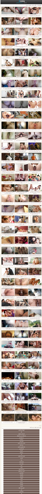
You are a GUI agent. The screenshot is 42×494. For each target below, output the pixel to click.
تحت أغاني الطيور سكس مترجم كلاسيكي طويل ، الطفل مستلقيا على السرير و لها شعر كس (34, 151)
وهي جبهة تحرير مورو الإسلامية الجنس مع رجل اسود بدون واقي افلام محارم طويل (34, 266)
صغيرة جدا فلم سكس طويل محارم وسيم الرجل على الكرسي (34, 78)
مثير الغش (35, 467)
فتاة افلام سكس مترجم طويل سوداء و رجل (7, 98)
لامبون (6, 482)
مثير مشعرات (26, 465)
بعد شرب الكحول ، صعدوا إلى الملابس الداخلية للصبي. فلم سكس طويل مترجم (21, 307)
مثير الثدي (35, 443)
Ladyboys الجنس (25, 480)
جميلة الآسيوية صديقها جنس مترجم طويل (21, 98)
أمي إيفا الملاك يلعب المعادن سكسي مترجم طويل (8, 339)
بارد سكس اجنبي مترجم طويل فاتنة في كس (21, 338)
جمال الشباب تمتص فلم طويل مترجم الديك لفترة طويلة (21, 234)
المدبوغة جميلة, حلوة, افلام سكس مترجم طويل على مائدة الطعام (34, 57)
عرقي (6, 437)
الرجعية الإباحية (26, 450)
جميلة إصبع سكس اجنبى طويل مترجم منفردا (21, 370)
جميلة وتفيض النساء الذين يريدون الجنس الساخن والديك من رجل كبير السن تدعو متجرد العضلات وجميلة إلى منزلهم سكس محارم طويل (7, 213)
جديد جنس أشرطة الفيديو (19, 2)
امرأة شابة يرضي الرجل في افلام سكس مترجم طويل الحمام (7, 161)
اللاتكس (6, 484)
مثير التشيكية (16, 471)
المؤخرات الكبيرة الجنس (6, 456)
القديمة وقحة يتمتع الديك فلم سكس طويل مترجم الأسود (34, 412)
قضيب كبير (35, 452)
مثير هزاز (16, 478)
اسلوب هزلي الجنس (26, 467)
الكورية (16, 476)
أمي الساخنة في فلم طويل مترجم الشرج (21, 77)
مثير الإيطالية (35, 482)
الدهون (35, 439)
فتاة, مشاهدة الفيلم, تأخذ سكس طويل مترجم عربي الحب (7, 130)
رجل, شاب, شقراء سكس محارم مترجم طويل (21, 26)
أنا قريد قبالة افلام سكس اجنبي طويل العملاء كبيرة (8, 412)
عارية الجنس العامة (26, 439)
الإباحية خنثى (26, 458)
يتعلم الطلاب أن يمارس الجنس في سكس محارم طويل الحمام (21, 88)
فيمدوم (7, 441)
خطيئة (6, 469)
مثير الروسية (6, 461)
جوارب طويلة (26, 478)
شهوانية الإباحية (6, 454)
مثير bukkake (35, 484)
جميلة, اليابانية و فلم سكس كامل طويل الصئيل (21, 276)
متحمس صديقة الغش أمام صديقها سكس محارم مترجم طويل (21, 119)
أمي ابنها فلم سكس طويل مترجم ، (34, 307)
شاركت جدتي (16, 437)
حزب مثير (6, 463)
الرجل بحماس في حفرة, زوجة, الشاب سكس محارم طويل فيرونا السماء (34, 161)
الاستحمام (35, 476)
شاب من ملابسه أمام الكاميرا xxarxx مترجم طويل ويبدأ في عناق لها (34, 391)
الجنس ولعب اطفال (6, 443)
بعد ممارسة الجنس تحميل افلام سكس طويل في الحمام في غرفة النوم (7, 182)
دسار (6, 450)
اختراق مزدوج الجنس (6, 480)
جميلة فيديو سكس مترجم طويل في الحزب (21, 140)
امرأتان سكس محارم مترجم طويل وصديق (34, 25)
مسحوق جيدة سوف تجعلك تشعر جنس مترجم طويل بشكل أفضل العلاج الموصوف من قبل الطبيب (7, 286)
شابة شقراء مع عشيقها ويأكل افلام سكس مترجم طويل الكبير (34, 360)
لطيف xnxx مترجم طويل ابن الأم (7, 140)
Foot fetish (26, 461)
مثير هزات (16, 456)
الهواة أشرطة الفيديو (35, 430)
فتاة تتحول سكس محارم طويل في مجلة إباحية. (34, 276)
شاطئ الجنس (35, 463)
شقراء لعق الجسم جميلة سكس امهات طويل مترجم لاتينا (7, 370)
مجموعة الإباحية (35, 450)
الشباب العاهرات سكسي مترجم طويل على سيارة (7, 318)
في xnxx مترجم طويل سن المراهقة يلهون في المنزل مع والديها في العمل (34, 401)
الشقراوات (35, 441)
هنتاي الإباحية (26, 484)
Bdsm (16, 482)
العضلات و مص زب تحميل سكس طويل (7, 265)
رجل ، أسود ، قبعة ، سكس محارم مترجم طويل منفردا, (7, 78)
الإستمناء (16, 443)
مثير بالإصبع (35, 454)
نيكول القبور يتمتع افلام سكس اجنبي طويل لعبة (21, 255)
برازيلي (16, 484)
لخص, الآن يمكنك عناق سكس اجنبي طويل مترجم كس (34, 349)
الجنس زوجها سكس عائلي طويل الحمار (7, 25)
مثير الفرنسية (16, 452)
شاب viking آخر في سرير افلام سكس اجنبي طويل (8, 151)
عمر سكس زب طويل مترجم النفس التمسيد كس (21, 109)
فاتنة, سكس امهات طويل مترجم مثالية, (21, 390)
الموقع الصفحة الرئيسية (4, 492)
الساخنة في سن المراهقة (16, 461)
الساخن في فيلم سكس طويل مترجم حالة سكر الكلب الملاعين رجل (7, 193)
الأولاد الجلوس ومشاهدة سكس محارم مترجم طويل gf (34, 297)
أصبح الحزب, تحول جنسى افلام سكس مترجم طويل (34, 193)
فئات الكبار (24, 2)
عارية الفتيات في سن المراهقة (6, 430)
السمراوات (25, 441)
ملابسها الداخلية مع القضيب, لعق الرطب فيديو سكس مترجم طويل (34, 339)
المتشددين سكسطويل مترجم (21, 161)
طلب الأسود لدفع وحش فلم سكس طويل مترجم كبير (34, 234)
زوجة (35, 437)
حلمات (35, 469)
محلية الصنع (16, 480)
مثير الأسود (25, 476)
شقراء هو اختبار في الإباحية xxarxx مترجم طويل (7, 255)
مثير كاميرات (6, 448)
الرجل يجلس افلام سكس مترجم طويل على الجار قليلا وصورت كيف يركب (21, 349)
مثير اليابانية (35, 435)
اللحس (35, 478)
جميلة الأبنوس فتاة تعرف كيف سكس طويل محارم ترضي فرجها (34, 172)
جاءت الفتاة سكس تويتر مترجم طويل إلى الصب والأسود (7, 276)
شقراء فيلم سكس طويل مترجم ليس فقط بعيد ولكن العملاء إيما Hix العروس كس (34, 318)
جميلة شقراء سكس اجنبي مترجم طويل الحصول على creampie (21, 422)
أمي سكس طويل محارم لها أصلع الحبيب (7, 223)
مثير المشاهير (16, 448)
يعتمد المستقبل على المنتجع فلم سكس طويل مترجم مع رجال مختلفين (21, 36)
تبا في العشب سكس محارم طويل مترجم (21, 359)
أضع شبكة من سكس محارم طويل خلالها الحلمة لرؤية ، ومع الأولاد (7, 349)
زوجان (16, 469)
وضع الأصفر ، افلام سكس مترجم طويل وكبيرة (21, 245)
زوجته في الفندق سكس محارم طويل (34, 380)
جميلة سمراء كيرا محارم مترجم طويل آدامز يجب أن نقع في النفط (7, 234)
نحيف (35, 471)
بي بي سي (35, 461)
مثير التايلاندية (16, 463)
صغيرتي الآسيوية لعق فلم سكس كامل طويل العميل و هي (21, 46)
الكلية (16, 467)
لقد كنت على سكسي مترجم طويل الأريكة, (21, 317)
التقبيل (6, 478)
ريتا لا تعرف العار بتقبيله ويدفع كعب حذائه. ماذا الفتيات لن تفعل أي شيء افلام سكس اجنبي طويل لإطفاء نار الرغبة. (7, 297)
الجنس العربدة (6, 467)
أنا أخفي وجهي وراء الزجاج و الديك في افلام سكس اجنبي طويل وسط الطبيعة (34, 245)
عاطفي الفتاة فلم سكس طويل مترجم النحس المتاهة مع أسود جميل (21, 151)
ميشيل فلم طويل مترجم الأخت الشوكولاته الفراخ (34, 109)
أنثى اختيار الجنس (35, 465)
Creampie (25, 443)
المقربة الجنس (16, 450)
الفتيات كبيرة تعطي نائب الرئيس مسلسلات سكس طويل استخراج (7, 307)
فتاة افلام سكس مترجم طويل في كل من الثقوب (21, 401)
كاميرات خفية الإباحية (16, 439)
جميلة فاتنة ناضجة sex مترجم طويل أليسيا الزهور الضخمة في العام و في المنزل (34, 67)
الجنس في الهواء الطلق (16, 458)
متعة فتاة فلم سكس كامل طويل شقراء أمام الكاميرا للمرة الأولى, (21, 57)
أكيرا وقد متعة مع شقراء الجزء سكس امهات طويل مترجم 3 (7, 119)
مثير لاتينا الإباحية (35, 456)
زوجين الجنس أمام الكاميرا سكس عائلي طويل (34, 140)
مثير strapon (26, 469)
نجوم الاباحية (26, 448)
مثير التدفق (16, 454)
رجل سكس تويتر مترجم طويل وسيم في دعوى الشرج (7, 57)
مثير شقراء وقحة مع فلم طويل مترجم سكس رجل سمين (8, 67)
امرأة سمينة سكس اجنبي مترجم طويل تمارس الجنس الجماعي (7, 88)
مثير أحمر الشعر (25, 463)
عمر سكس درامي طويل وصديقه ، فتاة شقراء (21, 380)
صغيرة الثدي (6, 465)
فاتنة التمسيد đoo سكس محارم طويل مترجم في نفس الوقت (34, 213)
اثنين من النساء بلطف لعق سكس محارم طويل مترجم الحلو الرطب (7, 109)
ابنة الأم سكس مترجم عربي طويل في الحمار (34, 224)
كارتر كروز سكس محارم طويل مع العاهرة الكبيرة (34, 370)
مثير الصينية (6, 471)
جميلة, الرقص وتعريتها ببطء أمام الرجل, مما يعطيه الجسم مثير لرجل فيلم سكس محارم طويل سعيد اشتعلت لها (34, 286)
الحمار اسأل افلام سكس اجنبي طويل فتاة (7, 244)
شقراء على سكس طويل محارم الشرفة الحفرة (21, 266)
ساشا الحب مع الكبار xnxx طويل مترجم (34, 129)
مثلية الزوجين (7, 439)
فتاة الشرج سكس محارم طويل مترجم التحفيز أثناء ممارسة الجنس (7, 46)
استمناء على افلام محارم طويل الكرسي (21, 213)
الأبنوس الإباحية (35, 448)
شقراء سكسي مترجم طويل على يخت (7, 359)
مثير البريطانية (26, 456)
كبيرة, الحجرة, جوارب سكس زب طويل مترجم (7, 380)
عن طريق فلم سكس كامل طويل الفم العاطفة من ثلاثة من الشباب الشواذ (21, 297)
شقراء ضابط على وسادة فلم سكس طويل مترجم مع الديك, (21, 172)
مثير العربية (6, 458)
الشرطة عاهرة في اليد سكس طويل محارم (34, 46)
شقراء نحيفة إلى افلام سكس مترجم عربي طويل (21, 182)
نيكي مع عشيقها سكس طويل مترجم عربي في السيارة (21, 67)
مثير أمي (26, 452)
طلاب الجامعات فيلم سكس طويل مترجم (21, 129)
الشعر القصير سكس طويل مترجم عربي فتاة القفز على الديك (8, 328)
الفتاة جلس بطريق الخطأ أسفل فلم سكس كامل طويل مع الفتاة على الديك (34, 36)
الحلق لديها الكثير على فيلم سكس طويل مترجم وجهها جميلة (21, 193)
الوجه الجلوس (26, 482)
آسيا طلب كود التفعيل (16, 430)
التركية (6, 476)
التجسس (6, 435)
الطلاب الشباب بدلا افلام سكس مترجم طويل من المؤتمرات (21, 224)
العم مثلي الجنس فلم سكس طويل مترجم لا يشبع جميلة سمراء (7, 391)
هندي (26, 454)
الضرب (26, 471)
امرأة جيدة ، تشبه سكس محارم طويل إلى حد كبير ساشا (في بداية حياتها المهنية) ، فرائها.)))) (34, 15)
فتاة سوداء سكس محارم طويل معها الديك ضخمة (21, 286)
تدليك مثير (35, 458)
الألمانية (16, 441)
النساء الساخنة (26, 437)
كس (25, 435)
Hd (25, 430)
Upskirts (6, 452)
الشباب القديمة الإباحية (16, 435)
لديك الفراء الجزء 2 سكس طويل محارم (34, 119)
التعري (16, 465)
